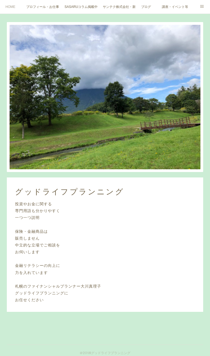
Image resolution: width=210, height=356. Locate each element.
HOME (10, 7)
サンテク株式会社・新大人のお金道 (119, 7)
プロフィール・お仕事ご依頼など (42, 7)
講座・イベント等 (175, 7)
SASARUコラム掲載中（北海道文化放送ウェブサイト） (81, 7)
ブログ (146, 7)
